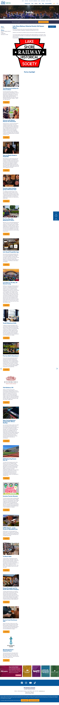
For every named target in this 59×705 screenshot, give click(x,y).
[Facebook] (22, 683)
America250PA (48, 3)
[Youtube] (30, 683)
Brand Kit (32, 692)
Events (36, 3)
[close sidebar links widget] (56, 212)
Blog (43, 3)
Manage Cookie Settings (34, 700)
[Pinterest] (38, 683)
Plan (40, 3)
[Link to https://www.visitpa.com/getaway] (29, 689)
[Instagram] (26, 683)
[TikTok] (35, 683)
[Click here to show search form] (57, 3)
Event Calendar (52, 26)
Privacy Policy (27, 692)
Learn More (6, 102)
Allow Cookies (24, 700)
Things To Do (27, 3)
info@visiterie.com (42, 691)
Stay (32, 3)
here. (22, 37)
